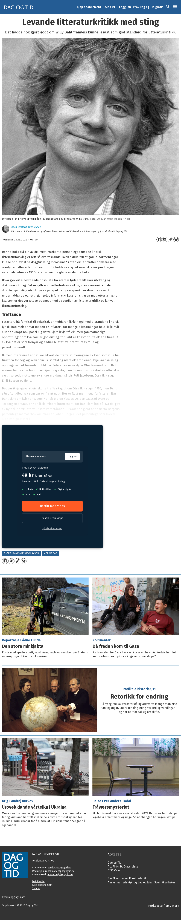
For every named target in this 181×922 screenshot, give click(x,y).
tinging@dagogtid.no (59, 867)
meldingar (50, 553)
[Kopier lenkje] (170, 239)
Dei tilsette (38, 881)
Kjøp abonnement (89, 7)
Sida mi (110, 7)
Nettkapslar (155, 905)
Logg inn (125, 7)
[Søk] (167, 7)
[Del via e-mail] (164, 239)
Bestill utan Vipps (52, 518)
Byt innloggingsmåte (13, 897)
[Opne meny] (175, 7)
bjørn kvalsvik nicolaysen (21, 553)
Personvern (171, 905)
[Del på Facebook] (159, 239)
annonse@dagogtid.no (60, 874)
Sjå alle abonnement (52, 528)
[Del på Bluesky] (176, 239)
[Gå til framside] (19, 7)
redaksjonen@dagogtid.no (60, 871)
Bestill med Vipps (52, 506)
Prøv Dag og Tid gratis (148, 7)
